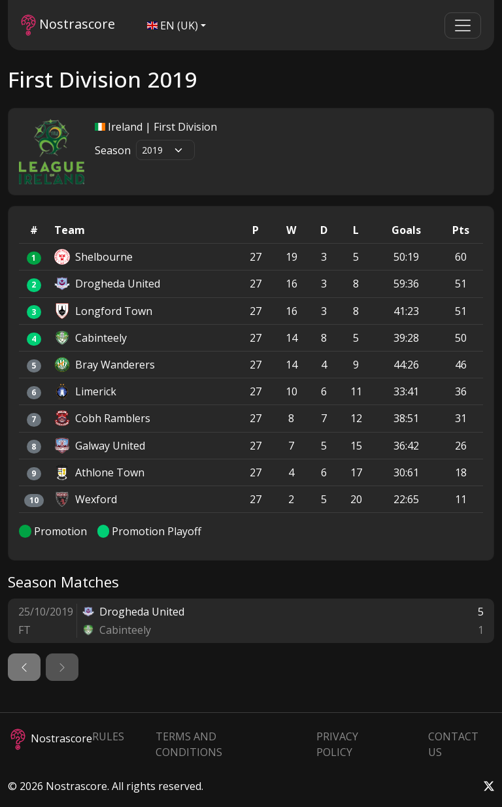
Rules (108, 736)
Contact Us (453, 744)
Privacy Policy (337, 744)
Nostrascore (68, 25)
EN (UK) (172, 25)
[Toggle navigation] (462, 25)
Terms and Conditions (189, 744)
